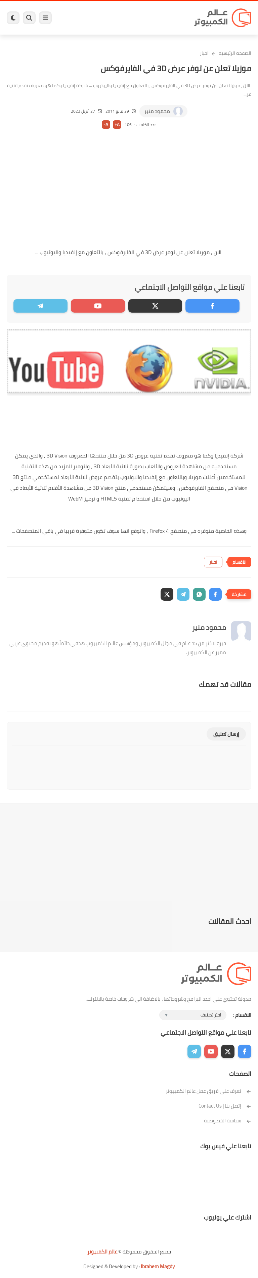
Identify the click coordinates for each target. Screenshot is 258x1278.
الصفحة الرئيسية (235, 53)
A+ (117, 124)
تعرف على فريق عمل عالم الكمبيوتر (208, 1091)
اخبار (204, 53)
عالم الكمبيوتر (102, 1251)
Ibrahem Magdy (158, 1266)
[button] (215, 594)
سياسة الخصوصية (227, 1120)
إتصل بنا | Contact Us (225, 1106)
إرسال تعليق (226, 734)
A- (105, 124)
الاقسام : (242, 1015)
